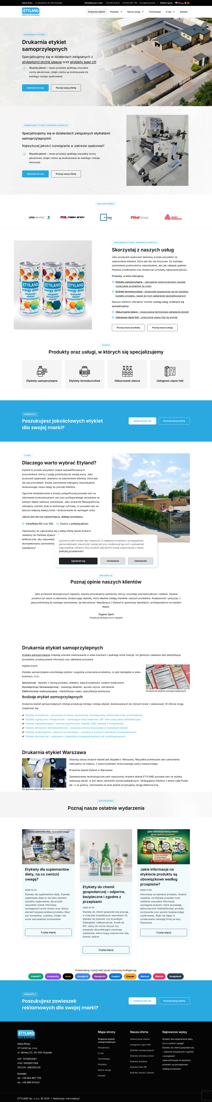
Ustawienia (113, 560)
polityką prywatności (71, 551)
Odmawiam (140, 560)
